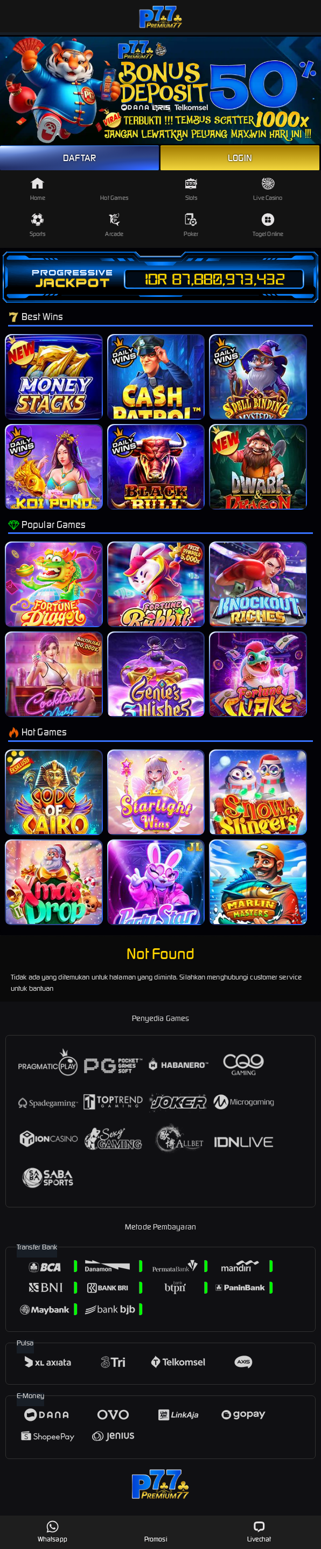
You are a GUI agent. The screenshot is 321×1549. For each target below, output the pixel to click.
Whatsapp (52, 1531)
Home (37, 189)
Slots (191, 189)
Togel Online (268, 225)
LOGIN (240, 158)
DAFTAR (79, 158)
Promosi (156, 1531)
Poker (191, 225)
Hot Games (114, 189)
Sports (38, 225)
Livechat (259, 1531)
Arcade (114, 225)
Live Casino (267, 189)
